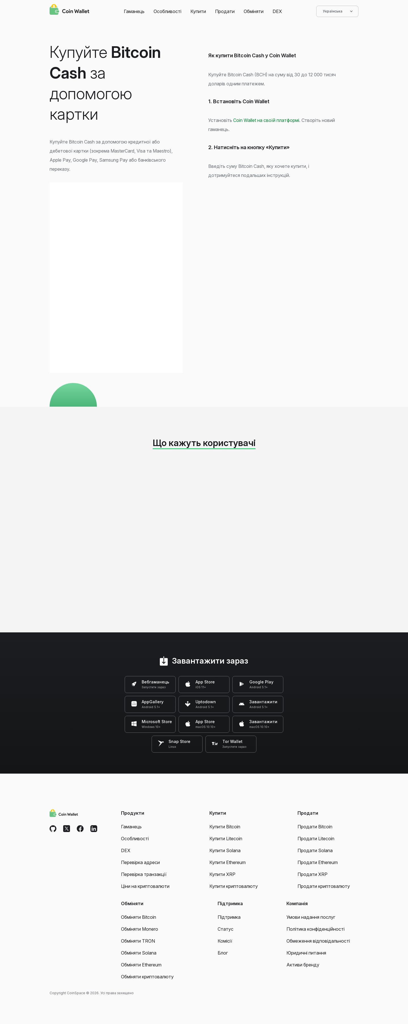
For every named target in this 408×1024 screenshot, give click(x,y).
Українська (337, 11)
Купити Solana (225, 850)
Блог (223, 953)
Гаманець (134, 11)
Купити (198, 11)
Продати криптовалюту (324, 886)
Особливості (167, 11)
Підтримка (229, 917)
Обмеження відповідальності (318, 941)
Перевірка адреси (140, 862)
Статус (225, 929)
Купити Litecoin (225, 838)
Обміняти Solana (138, 953)
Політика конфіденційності (315, 929)
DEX (277, 11)
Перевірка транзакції (144, 874)
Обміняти (254, 11)
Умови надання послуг (310, 917)
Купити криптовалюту (233, 886)
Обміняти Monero (139, 929)
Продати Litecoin (316, 838)
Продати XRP (313, 874)
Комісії (225, 941)
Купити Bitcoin (224, 826)
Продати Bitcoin (315, 826)
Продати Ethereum (318, 862)
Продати (225, 11)
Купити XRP (222, 874)
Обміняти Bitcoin (138, 917)
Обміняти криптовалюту (147, 976)
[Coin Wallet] (69, 10)
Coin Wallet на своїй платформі (266, 120)
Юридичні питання (306, 953)
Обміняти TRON (138, 941)
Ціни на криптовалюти (145, 886)
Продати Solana (315, 850)
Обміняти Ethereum (141, 965)
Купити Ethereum (227, 862)
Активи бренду (302, 965)
